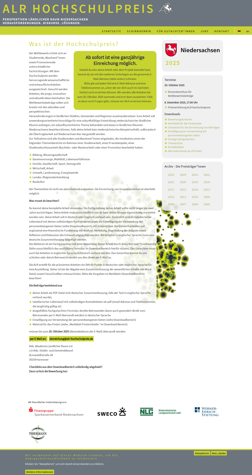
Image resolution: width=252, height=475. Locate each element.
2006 (195, 204)
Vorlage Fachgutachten (181, 139)
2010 (195, 197)
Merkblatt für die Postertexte (185, 123)
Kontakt (221, 31)
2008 (171, 204)
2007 (183, 204)
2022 (207, 175)
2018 (207, 182)
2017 (171, 189)
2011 (183, 197)
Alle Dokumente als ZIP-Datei (185, 151)
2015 (183, 189)
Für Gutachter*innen (176, 31)
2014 (195, 189)
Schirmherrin (139, 31)
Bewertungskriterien (180, 119)
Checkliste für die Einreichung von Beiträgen (194, 127)
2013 (207, 189)
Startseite (111, 31)
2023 (195, 175)
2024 (183, 175)
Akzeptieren (202, 455)
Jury (205, 31)
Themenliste (175, 143)
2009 (207, 197)
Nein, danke (219, 455)
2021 (171, 182)
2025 (171, 175)
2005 (207, 204)
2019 (195, 182)
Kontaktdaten (176, 147)
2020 (183, 182)
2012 (171, 197)
